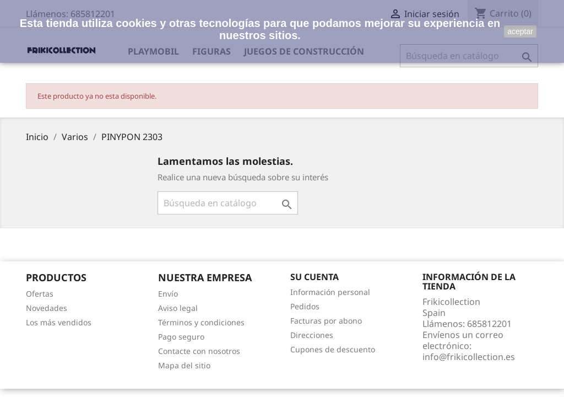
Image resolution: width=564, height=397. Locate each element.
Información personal (330, 292)
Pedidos (304, 306)
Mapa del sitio (184, 365)
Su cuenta (314, 277)
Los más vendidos (58, 322)
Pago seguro (181, 336)
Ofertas (39, 293)
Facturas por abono (326, 320)
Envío (168, 293)
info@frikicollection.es (468, 357)
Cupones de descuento (332, 349)
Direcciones (311, 335)
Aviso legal (178, 308)
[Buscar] (228, 202)
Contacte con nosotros (199, 351)
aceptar (520, 31)
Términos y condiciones (201, 322)
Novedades (46, 308)
